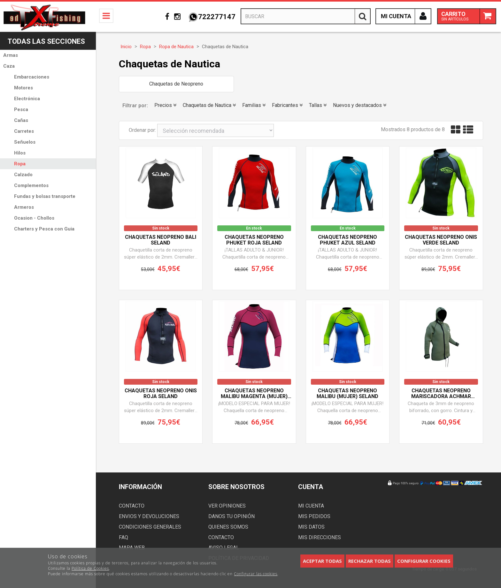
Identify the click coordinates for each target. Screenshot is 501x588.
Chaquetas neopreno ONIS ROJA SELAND (161, 393)
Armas (10, 55)
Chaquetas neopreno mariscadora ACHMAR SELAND (441, 393)
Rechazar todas (369, 561)
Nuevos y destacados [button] (359, 105)
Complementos (31, 185)
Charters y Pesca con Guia (44, 229)
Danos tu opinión (231, 516)
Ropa (20, 164)
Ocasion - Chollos (34, 218)
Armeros (24, 207)
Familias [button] (254, 105)
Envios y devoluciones (149, 516)
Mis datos (311, 527)
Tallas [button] (318, 105)
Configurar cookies (424, 561)
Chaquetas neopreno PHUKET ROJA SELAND (254, 240)
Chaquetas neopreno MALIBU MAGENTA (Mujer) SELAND (254, 393)
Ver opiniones (227, 506)
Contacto (131, 506)
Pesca (21, 109)
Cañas (21, 120)
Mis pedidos (314, 516)
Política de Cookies (90, 568)
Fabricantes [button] (287, 105)
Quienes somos (228, 527)
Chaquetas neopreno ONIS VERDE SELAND (441, 240)
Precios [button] (165, 105)
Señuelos (24, 142)
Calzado (23, 174)
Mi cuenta (311, 506)
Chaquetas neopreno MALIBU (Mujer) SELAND (347, 393)
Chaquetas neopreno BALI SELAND (160, 240)
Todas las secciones (46, 41)
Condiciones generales (150, 527)
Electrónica (27, 99)
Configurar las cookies (255, 574)
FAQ (123, 537)
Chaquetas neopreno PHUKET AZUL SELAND (347, 240)
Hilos (20, 153)
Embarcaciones (31, 77)
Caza (9, 66)
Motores (23, 88)
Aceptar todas (322, 561)
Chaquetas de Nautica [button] (209, 105)
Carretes (24, 131)
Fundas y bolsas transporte (44, 196)
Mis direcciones (319, 537)
